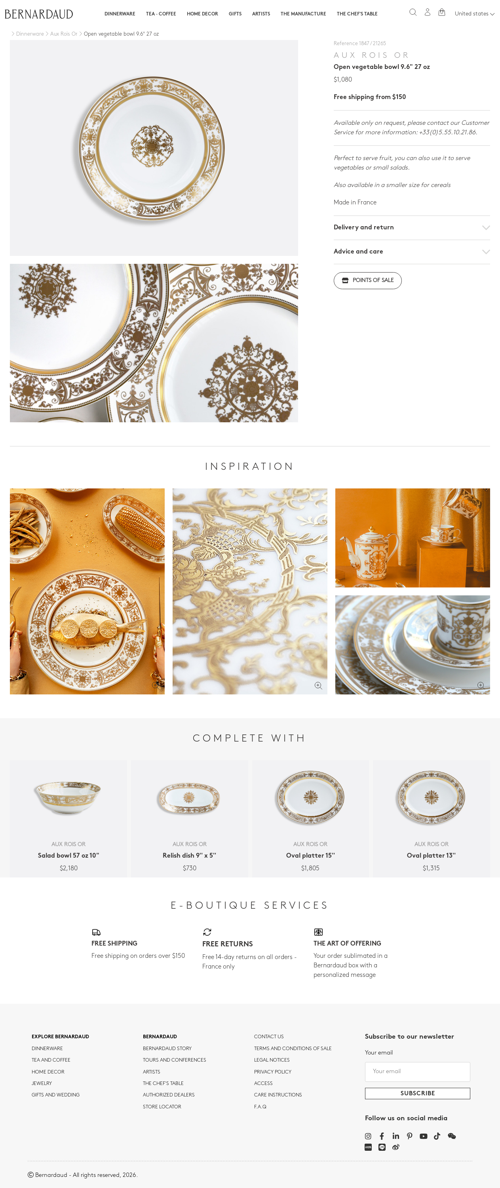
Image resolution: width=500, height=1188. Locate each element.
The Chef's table (357, 14)
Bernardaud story (167, 1049)
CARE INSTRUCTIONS (278, 1095)
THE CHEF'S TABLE (163, 1083)
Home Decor (202, 14)
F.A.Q (260, 1107)
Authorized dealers (169, 1095)
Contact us (269, 1037)
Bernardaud (160, 1037)
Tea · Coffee (161, 14)
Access (263, 1083)
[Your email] (417, 1072)
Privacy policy (272, 1072)
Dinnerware (120, 14)
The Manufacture (303, 14)
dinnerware (47, 1049)
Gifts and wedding (56, 1095)
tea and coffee (51, 1060)
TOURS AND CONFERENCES (174, 1060)
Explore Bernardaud (60, 1037)
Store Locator (162, 1107)
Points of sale (368, 281)
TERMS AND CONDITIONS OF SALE (293, 1049)
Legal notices (272, 1060)
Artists (261, 14)
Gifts (235, 14)
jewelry (42, 1083)
